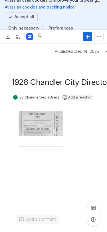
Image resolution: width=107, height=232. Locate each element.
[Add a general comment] (37, 219)
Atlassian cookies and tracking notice (40, 6)
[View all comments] (93, 208)
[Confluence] (29, 36)
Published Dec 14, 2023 (77, 51)
